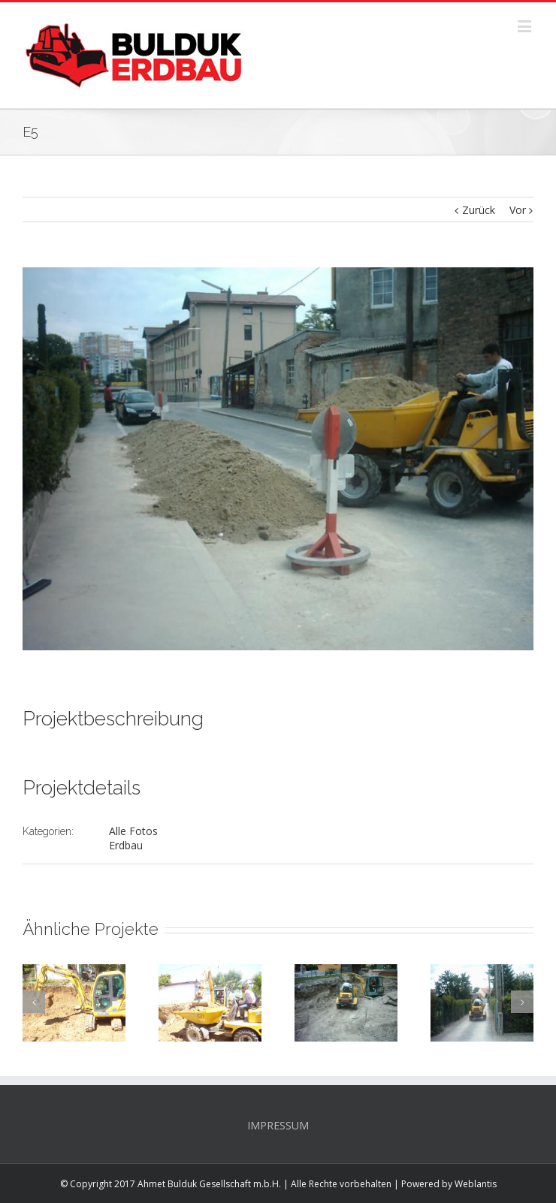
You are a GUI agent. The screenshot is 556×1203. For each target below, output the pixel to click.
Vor (517, 210)
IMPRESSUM (278, 1125)
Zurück (478, 210)
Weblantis (476, 1183)
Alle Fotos (133, 831)
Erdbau (126, 845)
